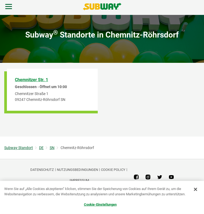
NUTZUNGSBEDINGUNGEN (77, 170)
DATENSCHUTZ (42, 170)
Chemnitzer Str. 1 (31, 79)
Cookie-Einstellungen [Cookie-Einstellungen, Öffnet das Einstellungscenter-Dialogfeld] (100, 205)
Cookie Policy (113, 170)
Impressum (79, 180)
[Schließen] (195, 189)
